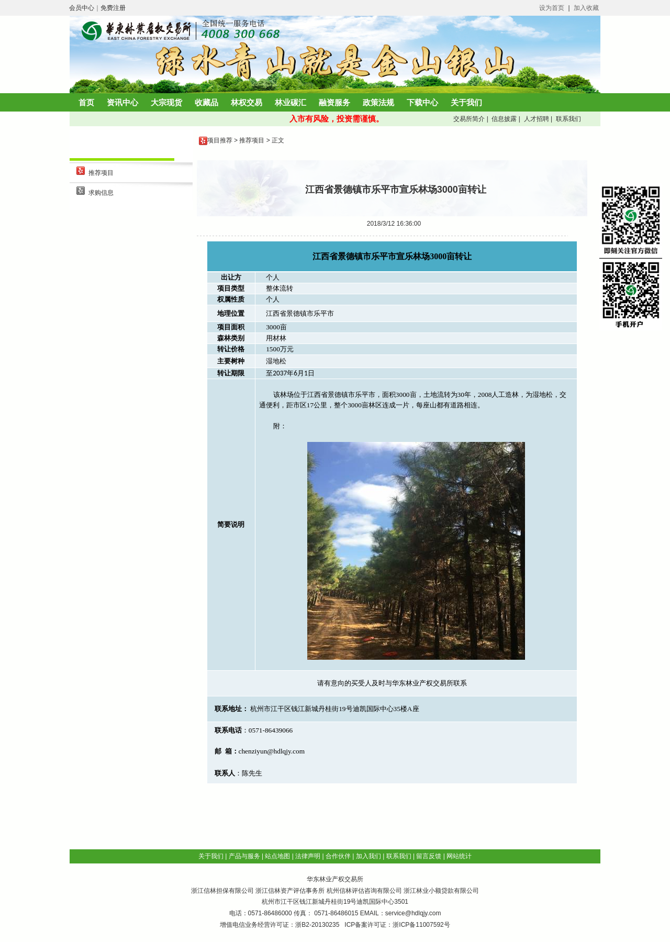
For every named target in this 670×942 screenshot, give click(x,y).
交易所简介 (468, 119)
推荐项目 (101, 172)
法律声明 (307, 856)
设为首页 (551, 8)
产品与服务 (244, 856)
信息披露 (503, 119)
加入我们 (368, 856)
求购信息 (101, 192)
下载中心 (422, 102)
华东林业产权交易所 (335, 879)
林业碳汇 (290, 102)
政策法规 (378, 102)
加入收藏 (586, 8)
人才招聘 (535, 119)
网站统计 (459, 856)
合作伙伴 (338, 856)
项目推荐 (219, 140)
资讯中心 (122, 102)
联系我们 (567, 119)
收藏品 (206, 102)
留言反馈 (428, 856)
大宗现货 (166, 102)
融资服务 (334, 102)
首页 (86, 102)
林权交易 (246, 102)
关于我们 (466, 102)
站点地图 (277, 856)
